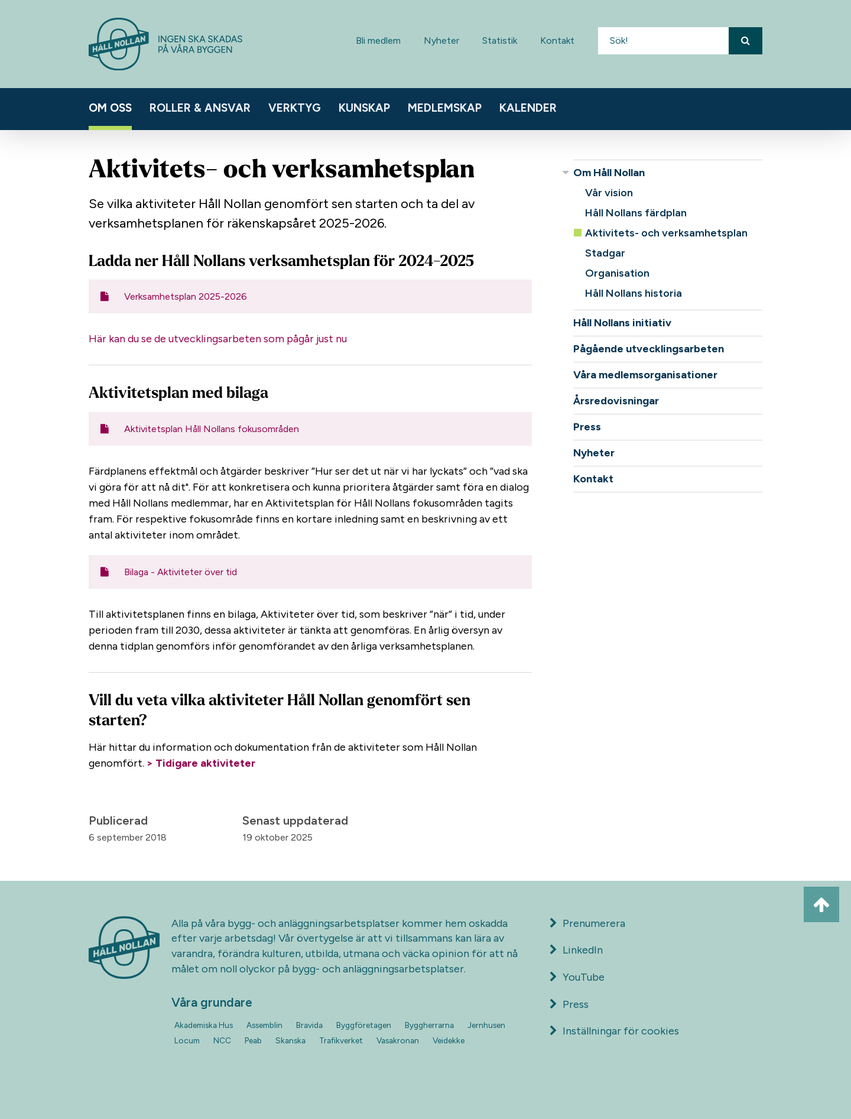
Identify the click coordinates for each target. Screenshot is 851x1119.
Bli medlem (378, 40)
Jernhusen (486, 1025)
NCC (222, 1040)
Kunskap (364, 108)
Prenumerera (587, 923)
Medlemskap (445, 108)
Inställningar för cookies (621, 1030)
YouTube (577, 977)
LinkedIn (576, 949)
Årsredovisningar (616, 400)
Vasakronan (397, 1040)
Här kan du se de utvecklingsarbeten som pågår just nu (218, 338)
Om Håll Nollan (609, 172)
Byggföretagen (363, 1025)
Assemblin (264, 1025)
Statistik (499, 40)
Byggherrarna (429, 1025)
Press (587, 426)
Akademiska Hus (203, 1025)
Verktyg (294, 108)
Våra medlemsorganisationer (645, 374)
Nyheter (441, 40)
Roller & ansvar (200, 108)
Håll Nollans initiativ (622, 322)
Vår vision (609, 192)
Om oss (110, 108)
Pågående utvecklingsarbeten (648, 348)
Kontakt (557, 40)
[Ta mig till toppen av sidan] (821, 904)
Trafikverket (341, 1040)
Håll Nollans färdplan (636, 212)
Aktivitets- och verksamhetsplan (666, 232)
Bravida (309, 1025)
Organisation (617, 273)
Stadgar (605, 253)
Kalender (528, 108)
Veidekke (449, 1040)
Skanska (290, 1040)
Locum (187, 1040)
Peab (253, 1040)
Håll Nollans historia (633, 293)
